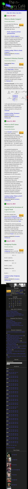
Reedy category (15, 36)
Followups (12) (7, 200)
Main (14, 13)
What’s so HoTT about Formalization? (14, 313)
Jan (13, 369)
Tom (12, 474)
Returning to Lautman (10, 321)
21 (9, 305)
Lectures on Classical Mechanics (13, 324)
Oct (11, 372)
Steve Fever (8, 327)
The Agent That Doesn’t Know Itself (13, 338)
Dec (7, 372)
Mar (9, 369)
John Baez (9, 348)
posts (15, 454)
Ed (21, 348)
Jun (7, 373)
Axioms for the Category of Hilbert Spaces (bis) (15, 353)
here (20, 221)
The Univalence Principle (11, 344)
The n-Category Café (14, 4)
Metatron (8, 334)
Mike (13, 484)
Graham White (17, 351)
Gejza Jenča (22, 351)
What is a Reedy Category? (11, 311)
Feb (11, 369)
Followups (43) (7, 280)
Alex (12, 464)
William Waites (9, 339)
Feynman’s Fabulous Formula (12, 312)
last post (10, 131)
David (13, 459)
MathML (21, 290)
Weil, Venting (9, 349)
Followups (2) (7, 237)
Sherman (8, 81)
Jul (17, 372)
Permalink (17, 53)
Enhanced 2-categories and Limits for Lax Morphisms (14, 326)
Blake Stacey (13, 348)
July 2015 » (19, 13)
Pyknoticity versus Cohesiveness (13, 340)
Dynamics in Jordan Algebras (12, 347)
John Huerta (14, 469)
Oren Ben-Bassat (21, 342)
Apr (7, 369)
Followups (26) (7, 117)
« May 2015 (9, 13)
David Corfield (9, 342)
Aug (15, 372)
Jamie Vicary (24, 356)
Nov (9, 372)
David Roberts (9, 351)
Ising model (10, 69)
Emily (13, 479)
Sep (13, 372)
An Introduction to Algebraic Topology (13, 322)
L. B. (13, 351)
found (11, 233)
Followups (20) (7, 54)
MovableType (20, 293)
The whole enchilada (10, 447)
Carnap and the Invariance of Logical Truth (15, 314)
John (13, 454)
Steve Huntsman (16, 339)
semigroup (7, 251)
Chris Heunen (18, 356)
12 (19, 301)
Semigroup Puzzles (10, 316)
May (9, 377)
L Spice (8, 357)
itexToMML (8, 293)
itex (20, 291)
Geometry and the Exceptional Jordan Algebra (15, 331)
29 (11, 306)
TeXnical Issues (9, 320)
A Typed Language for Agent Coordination (14, 335)
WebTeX (17, 292)
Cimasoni (6, 110)
